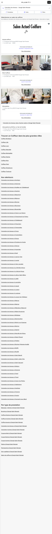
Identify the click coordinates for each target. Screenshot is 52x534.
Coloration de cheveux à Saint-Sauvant (12, 362)
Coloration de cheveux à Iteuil (9, 253)
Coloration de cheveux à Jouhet (10, 260)
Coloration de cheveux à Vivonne (10, 392)
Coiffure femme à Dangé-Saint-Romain (12, 415)
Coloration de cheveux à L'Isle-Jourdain (12, 264)
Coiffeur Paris (5, 164)
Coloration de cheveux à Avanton (10, 191)
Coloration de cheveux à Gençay (10, 246)
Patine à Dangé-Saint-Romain (9, 444)
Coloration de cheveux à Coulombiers (11, 235)
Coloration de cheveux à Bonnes (10, 202)
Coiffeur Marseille (6, 149)
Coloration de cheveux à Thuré (9, 377)
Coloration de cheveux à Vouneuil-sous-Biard (14, 399)
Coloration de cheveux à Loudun (10, 289)
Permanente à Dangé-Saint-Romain (11, 448)
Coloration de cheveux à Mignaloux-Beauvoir (13, 308)
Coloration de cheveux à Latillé (9, 278)
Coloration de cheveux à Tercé (9, 373)
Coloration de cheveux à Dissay (10, 238)
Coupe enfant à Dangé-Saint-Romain (11, 433)
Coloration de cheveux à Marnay (10, 304)
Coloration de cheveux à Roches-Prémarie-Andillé (15, 344)
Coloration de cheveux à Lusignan (10, 293)
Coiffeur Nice (5, 160)
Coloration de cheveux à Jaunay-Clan (11, 257)
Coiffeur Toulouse (6, 171)
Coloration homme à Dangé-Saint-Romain (13, 429)
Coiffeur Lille (4, 142)
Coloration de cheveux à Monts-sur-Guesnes (13, 322)
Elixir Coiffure (6, 73)
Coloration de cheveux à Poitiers (10, 340)
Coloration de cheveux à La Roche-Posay (12, 271)
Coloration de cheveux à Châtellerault (11, 220)
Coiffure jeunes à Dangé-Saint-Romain (12, 422)
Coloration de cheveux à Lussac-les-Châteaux (14, 297)
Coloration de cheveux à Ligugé (10, 286)
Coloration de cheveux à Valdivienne (11, 384)
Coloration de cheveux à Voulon (10, 395)
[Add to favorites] (49, 24)
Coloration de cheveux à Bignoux (10, 198)
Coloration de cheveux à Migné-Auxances (13, 311)
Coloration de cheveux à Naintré (10, 330)
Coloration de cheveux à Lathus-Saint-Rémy (13, 275)
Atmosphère (5, 106)
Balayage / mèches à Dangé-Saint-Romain (13, 407)
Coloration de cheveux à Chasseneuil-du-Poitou (14, 216)
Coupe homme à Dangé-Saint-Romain (11, 440)
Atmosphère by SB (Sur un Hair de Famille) (14, 127)
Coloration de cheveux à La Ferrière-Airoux (13, 267)
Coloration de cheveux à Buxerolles (11, 209)
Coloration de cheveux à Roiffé (9, 348)
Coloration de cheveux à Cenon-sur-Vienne (13, 213)
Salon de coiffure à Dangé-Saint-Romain (12, 455)
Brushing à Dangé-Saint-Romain (10, 411)
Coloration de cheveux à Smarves (10, 370)
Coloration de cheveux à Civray (10, 231)
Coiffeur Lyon (5, 146)
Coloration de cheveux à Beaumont (11, 194)
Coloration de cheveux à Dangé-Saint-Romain (14, 426)
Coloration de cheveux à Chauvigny (11, 224)
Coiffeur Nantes (5, 157)
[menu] (2, 2)
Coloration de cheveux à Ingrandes (11, 249)
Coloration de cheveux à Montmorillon (12, 319)
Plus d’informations (26, 51)
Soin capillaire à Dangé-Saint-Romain (11, 451)
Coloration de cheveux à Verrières (10, 388)
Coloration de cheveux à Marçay (10, 300)
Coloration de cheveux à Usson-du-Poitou (13, 381)
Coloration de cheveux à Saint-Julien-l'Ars (13, 359)
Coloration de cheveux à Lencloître (11, 282)
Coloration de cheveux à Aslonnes (10, 183)
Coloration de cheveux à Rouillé (10, 351)
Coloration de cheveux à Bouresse (10, 205)
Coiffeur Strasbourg (6, 168)
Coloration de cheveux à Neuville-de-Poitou (13, 333)
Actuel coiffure (6, 39)
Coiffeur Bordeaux (6, 138)
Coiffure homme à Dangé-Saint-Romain (12, 418)
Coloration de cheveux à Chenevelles (11, 227)
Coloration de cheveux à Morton (10, 326)
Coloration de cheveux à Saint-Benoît (11, 355)
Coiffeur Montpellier (6, 153)
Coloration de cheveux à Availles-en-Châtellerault (15, 187)
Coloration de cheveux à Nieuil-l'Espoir (12, 337)
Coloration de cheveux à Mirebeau (10, 315)
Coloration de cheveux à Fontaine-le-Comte (13, 242)
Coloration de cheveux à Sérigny (10, 366)
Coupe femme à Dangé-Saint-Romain (11, 437)
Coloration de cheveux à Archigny (10, 180)
